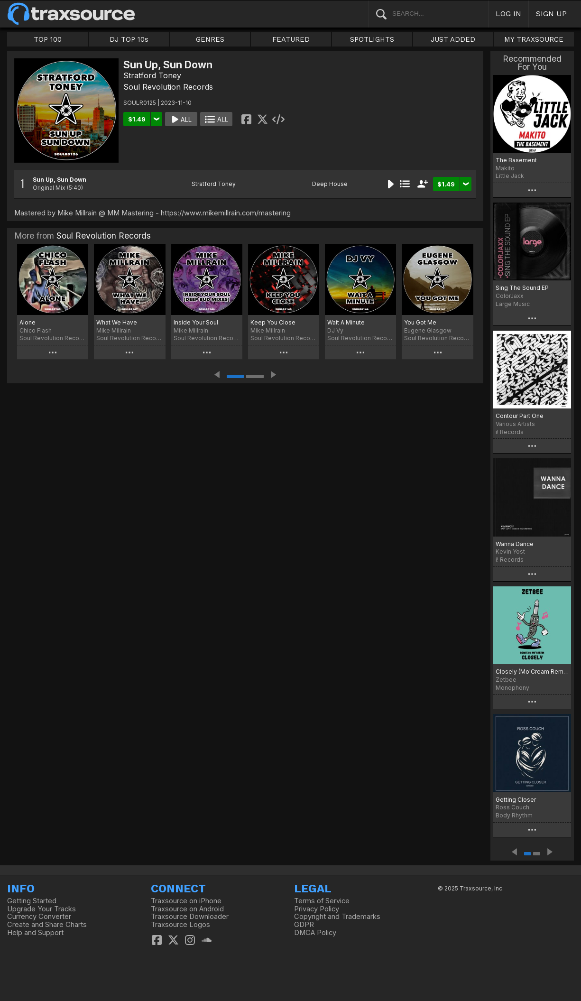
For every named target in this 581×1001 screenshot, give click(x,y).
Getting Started (31, 901)
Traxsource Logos (180, 924)
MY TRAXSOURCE (533, 39)
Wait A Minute (346, 322)
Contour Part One (520, 415)
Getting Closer (516, 799)
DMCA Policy (315, 932)
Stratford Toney (152, 75)
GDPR (304, 924)
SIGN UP (551, 13)
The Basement (516, 160)
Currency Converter (39, 916)
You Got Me (420, 322)
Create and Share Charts (47, 924)
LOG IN (508, 13)
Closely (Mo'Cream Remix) (532, 671)
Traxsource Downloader (190, 916)
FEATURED (291, 39)
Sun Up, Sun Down (59, 179)
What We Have (116, 322)
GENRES (210, 39)
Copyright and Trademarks (337, 916)
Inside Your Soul (196, 322)
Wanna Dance (515, 543)
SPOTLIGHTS (372, 39)
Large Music (513, 303)
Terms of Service (322, 901)
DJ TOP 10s (129, 39)
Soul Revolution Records (168, 87)
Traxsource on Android (187, 909)
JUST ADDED (453, 39)
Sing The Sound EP (522, 287)
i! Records (510, 432)
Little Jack (510, 175)
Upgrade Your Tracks (41, 909)
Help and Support (35, 932)
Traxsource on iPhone (186, 901)
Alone (27, 322)
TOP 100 (48, 39)
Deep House (330, 183)
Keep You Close (272, 322)
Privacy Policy (316, 909)
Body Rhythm (514, 815)
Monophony (512, 687)
